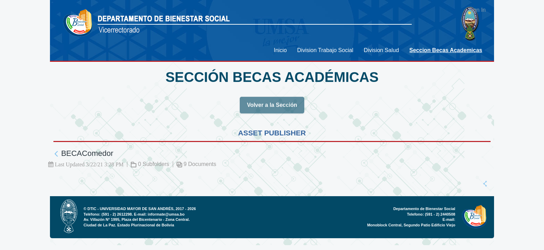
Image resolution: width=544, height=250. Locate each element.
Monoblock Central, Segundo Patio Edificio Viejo (411, 225)
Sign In (477, 10)
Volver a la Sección (272, 107)
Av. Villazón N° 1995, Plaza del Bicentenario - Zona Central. (137, 219)
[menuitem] (280, 50)
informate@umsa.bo (166, 214)
